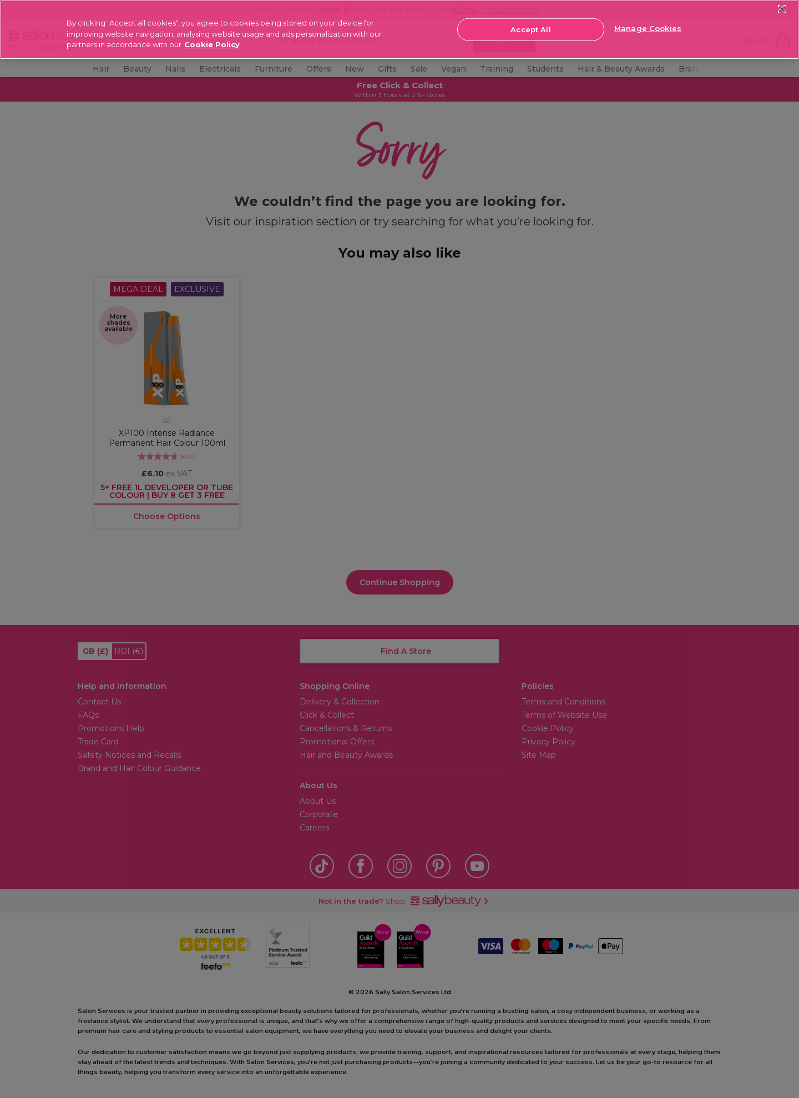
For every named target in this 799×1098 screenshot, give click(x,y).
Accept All (530, 28)
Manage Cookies (647, 28)
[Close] (782, 9)
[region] (399, 29)
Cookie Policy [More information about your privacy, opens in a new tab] (212, 44)
